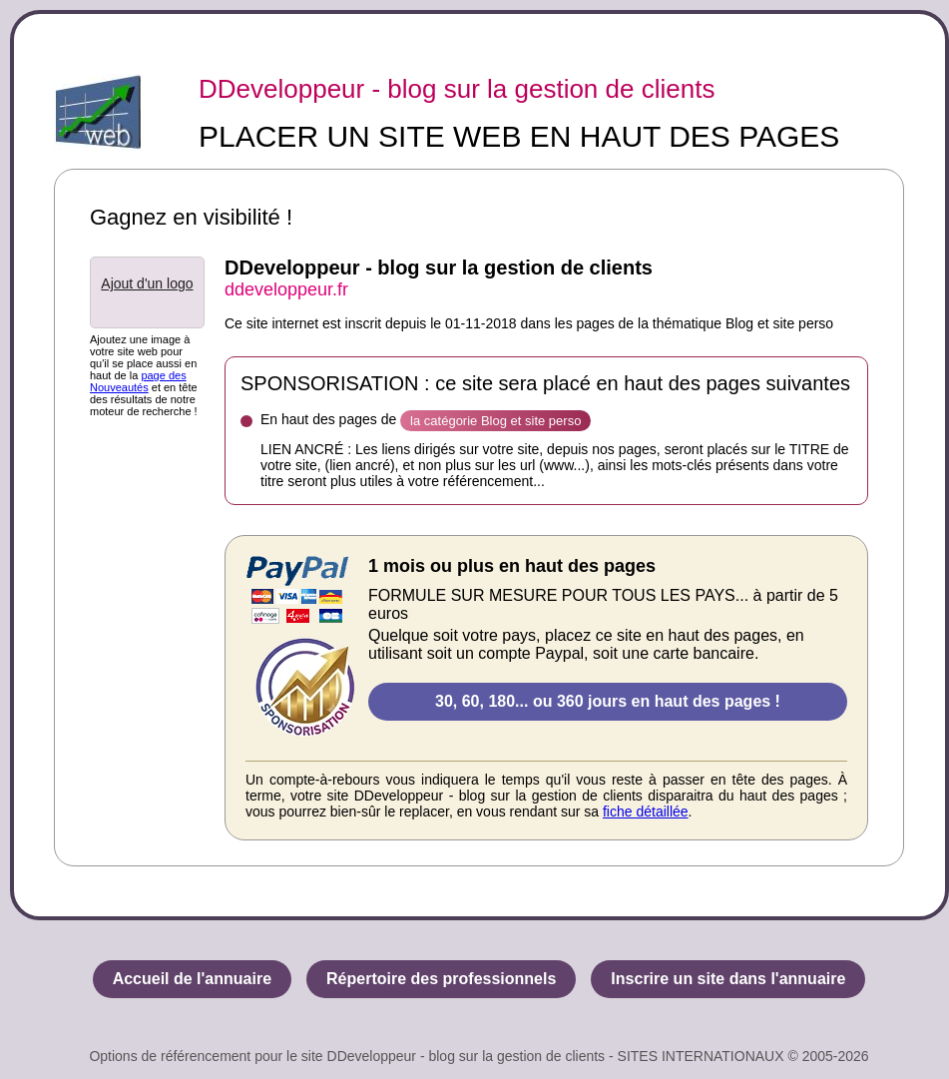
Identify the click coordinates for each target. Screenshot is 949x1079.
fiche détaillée (646, 811)
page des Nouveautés (138, 381)
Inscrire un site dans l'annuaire (728, 978)
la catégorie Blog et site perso (495, 420)
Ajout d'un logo (147, 283)
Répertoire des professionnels (441, 978)
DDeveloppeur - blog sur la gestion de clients (456, 89)
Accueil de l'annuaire (192, 978)
